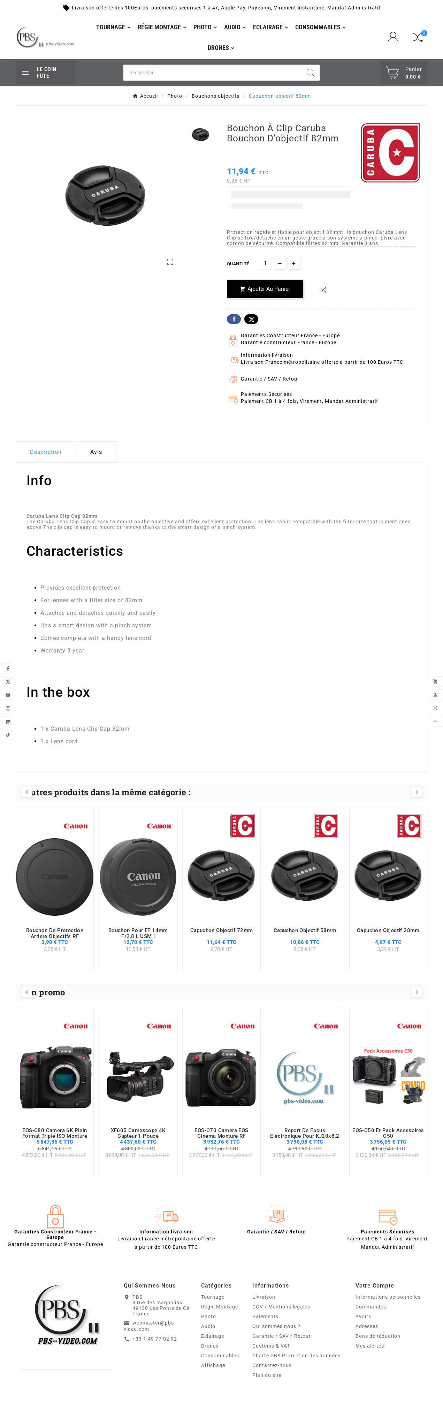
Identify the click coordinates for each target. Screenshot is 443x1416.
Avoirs (363, 1316)
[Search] (310, 72)
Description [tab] (46, 452)
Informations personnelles (388, 1297)
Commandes (371, 1307)
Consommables (220, 1355)
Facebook (234, 319)
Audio (208, 1326)
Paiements (265, 1316)
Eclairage (212, 1336)
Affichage (213, 1365)
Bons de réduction (378, 1336)
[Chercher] (213, 72)
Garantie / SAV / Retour (281, 1336)
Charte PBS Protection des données (296, 1355)
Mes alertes (370, 1346)
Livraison (263, 1297)
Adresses (367, 1326)
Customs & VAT (271, 1346)
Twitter (251, 319)
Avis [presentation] (96, 452)
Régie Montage (219, 1307)
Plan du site (267, 1375)
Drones (210, 1346)
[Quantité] (265, 263)
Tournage (212, 1297)
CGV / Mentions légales (281, 1307)
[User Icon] (395, 37)
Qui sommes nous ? (276, 1326)
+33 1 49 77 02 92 (154, 1339)
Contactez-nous (272, 1365)
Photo (208, 1316)
